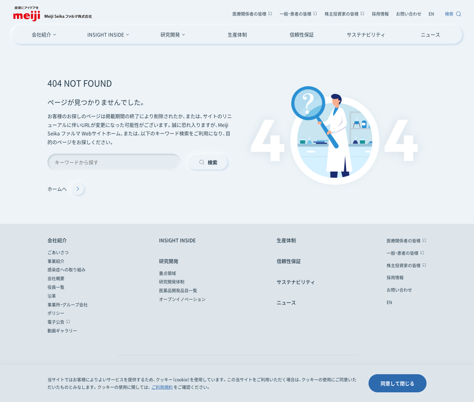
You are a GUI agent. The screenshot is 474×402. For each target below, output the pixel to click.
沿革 (51, 296)
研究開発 (168, 261)
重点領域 (167, 273)
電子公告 (55, 322)
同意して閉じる (397, 383)
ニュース (430, 34)
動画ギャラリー (62, 330)
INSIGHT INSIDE (177, 240)
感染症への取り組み (66, 269)
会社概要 (55, 278)
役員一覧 (55, 287)
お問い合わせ (408, 14)
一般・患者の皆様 (295, 14)
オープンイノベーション (182, 299)
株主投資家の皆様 (342, 14)
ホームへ (65, 189)
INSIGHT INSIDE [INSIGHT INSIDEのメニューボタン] (105, 34)
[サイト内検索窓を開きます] (451, 14)
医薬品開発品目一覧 (178, 290)
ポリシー (55, 313)
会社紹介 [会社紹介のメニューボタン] (41, 34)
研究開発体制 (171, 281)
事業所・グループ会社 (67, 304)
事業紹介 (55, 261)
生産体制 (237, 34)
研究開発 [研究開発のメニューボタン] (170, 34)
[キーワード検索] (114, 162)
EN (431, 14)
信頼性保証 (302, 34)
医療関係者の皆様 (249, 14)
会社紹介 (57, 240)
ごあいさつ (58, 252)
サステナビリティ (366, 34)
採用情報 (380, 14)
